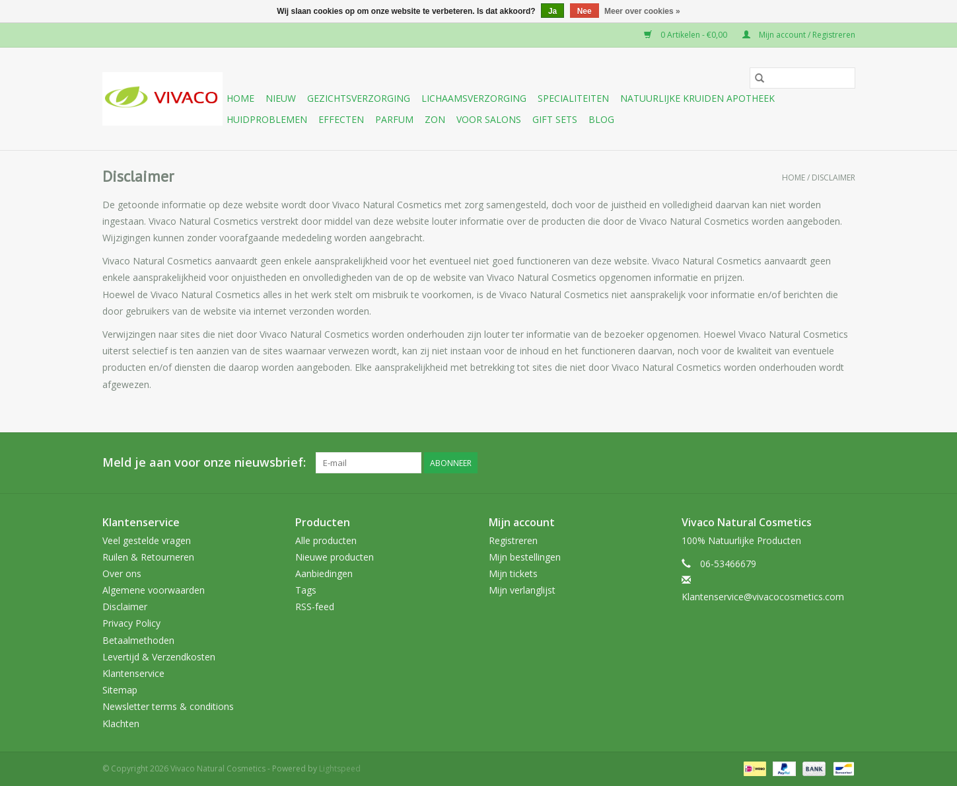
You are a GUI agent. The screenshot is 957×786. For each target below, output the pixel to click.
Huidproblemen (267, 119)
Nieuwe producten (334, 557)
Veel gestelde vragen (146, 540)
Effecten (341, 119)
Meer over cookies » (642, 11)
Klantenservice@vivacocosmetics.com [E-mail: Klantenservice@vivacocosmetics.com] (763, 596)
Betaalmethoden (138, 640)
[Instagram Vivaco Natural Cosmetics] (844, 462)
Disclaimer (833, 177)
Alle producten (326, 540)
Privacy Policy (131, 623)
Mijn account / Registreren (798, 34)
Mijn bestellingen (525, 557)
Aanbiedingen (324, 573)
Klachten (120, 723)
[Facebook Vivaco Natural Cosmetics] (725, 462)
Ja (552, 11)
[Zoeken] (802, 78)
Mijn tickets (513, 573)
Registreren (513, 540)
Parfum (394, 119)
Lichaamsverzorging (473, 98)
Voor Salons (488, 119)
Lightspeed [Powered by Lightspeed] (340, 768)
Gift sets (554, 119)
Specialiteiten (573, 98)
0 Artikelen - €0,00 (686, 34)
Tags (305, 590)
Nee (584, 11)
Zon (435, 119)
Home (240, 98)
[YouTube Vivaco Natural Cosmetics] (797, 462)
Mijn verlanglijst (522, 590)
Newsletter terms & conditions (168, 706)
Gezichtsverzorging (358, 98)
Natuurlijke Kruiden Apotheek (697, 98)
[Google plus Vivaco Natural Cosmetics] (773, 462)
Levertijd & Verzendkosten (158, 656)
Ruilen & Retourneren (148, 557)
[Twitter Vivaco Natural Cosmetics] (749, 462)
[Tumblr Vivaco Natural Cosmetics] (821, 462)
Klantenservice (133, 673)
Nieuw (281, 98)
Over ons (121, 573)
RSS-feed (314, 606)
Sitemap (119, 690)
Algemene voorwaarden (153, 590)
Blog (601, 119)
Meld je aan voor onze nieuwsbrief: (204, 462)
